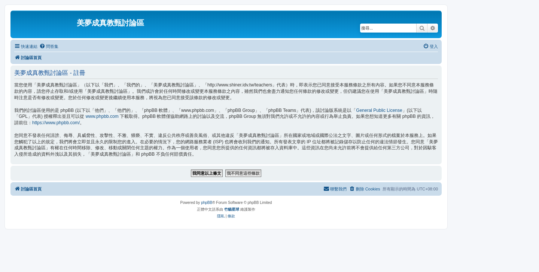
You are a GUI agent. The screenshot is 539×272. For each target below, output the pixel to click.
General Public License (379, 110)
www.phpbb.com (102, 116)
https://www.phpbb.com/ (56, 122)
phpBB (206, 203)
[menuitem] (48, 46)
